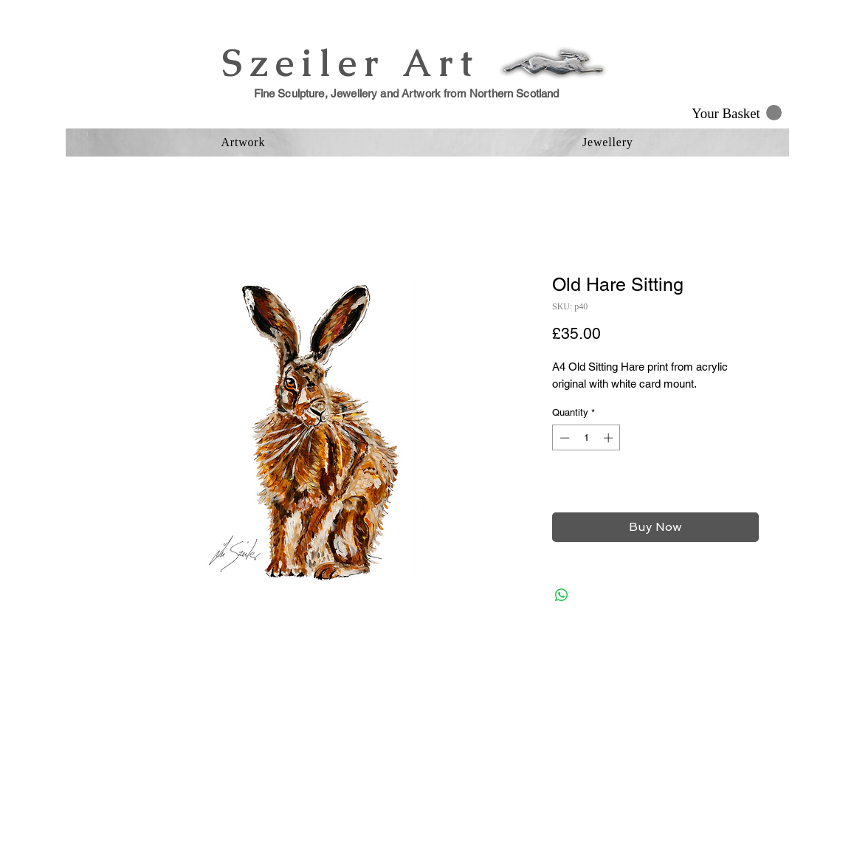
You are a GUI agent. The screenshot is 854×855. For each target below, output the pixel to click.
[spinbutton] (586, 437)
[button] (737, 113)
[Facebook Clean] (710, 719)
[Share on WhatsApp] (562, 595)
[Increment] (610, 437)
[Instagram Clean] (739, 719)
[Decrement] (563, 437)
